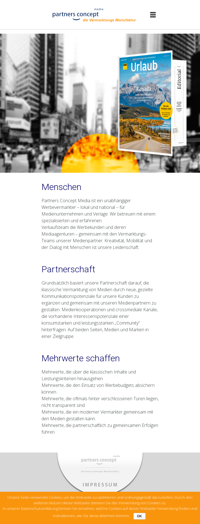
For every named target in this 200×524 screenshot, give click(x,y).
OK (139, 516)
